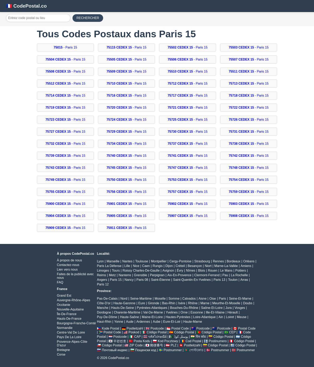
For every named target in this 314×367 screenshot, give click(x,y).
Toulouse (141, 261)
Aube (156, 321)
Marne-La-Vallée (226, 266)
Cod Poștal (193, 341)
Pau (225, 275)
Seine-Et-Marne (240, 298)
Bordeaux (234, 261)
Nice (136, 266)
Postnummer (173, 350)
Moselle (160, 298)
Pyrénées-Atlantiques (152, 307)
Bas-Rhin (168, 303)
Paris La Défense (109, 266)
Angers (102, 279)
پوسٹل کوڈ (181, 336)
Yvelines (172, 312)
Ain (220, 317)
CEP (232, 332)
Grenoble (140, 275)
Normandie (64, 328)
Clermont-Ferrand (206, 275)
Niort (208, 266)
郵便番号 (156, 345)
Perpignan (157, 275)
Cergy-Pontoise (180, 261)
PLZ (173, 345)
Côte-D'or (104, 303)
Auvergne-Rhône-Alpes (73, 300)
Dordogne (104, 312)
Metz (112, 275)
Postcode (157, 328)
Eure (141, 303)
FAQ (60, 282)
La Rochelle (239, 275)
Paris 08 (142, 279)
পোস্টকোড (196, 350)
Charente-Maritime (127, 312)
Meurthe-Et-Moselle (226, 303)
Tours (116, 270)
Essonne (196, 312)
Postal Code (180, 328)
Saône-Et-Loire (212, 307)
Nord (123, 298)
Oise (212, 298)
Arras (244, 279)
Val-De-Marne (153, 312)
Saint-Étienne (160, 279)
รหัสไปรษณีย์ (157, 336)
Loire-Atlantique (204, 317)
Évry (180, 270)
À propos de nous (69, 260)
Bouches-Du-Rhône (184, 307)
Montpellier (159, 261)
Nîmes (190, 270)
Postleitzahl (135, 328)
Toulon (233, 279)
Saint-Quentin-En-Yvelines (192, 279)
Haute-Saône (129, 317)
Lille (127, 266)
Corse (61, 354)
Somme (173, 298)
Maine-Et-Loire (152, 317)
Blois (201, 270)
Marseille (113, 261)
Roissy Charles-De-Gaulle (141, 270)
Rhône (192, 303)
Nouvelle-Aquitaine (70, 309)
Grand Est (64, 295)
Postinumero (218, 341)
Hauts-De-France (69, 318)
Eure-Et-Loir (171, 321)
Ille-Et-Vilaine (215, 312)
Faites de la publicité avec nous (75, 275)
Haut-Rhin (104, 321)
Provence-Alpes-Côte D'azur (72, 343)
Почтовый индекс (115, 350)
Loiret (230, 317)
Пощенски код (145, 350)
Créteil (180, 266)
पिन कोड (201, 336)
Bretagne (63, 350)
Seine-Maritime (141, 298)
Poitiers (240, 270)
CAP (137, 336)
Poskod (134, 332)
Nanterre (125, 275)
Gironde (153, 303)
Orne (184, 312)
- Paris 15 (65, 47)
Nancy (129, 279)
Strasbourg (202, 261)
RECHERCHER (87, 18)
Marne (204, 303)
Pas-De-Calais (107, 298)
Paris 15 (116, 279)
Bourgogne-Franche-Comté (76, 323)
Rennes (218, 261)
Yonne (118, 321)
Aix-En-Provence (179, 275)
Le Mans (226, 270)
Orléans (249, 261)
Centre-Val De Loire (71, 332)
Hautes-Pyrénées (178, 317)
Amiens (246, 266)
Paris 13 (219, 279)
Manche (102, 307)
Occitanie (63, 304)
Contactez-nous (68, 265)
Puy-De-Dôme (107, 317)
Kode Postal (110, 328)
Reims (101, 275)
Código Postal (157, 332)
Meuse (242, 317)
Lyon (100, 261)
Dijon (169, 266)
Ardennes (143, 321)
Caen (146, 266)
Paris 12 (103, 284)
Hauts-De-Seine (122, 307)
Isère (181, 303)
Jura (228, 307)
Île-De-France (66, 314)
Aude (129, 321)
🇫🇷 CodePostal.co (26, 6)
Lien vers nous (67, 269)
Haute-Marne (192, 321)
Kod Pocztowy (168, 341)
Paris (222, 298)
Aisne (202, 298)
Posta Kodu (142, 341)
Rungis (158, 266)
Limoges (103, 270)
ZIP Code (136, 345)
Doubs (247, 303)
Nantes (127, 261)
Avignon (168, 270)
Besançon (195, 266)
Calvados (189, 298)
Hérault (232, 312)
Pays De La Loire (69, 337)
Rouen (212, 270)
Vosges (239, 307)
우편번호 (119, 341)
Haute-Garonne (124, 303)
